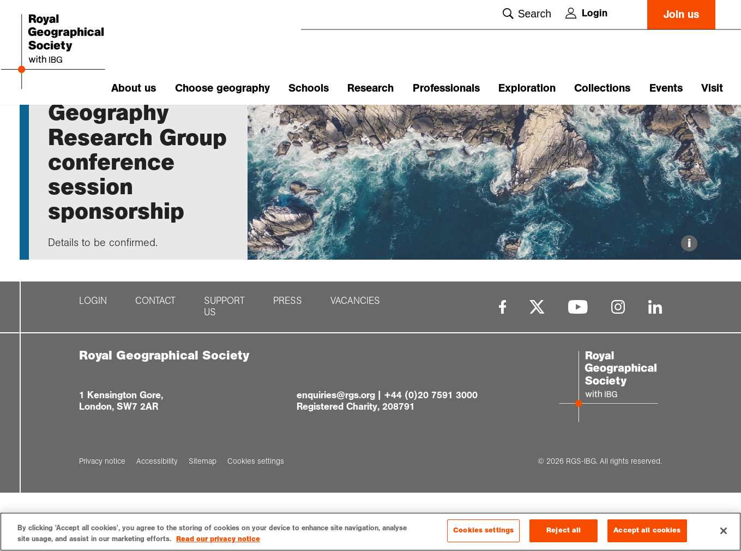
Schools (308, 88)
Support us (224, 370)
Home (58, 124)
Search (527, 14)
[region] (370, 531)
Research (370, 88)
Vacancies (355, 364)
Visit (712, 88)
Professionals (446, 88)
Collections (602, 88)
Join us (681, 14)
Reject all (563, 530)
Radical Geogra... (192, 124)
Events (666, 88)
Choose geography (222, 88)
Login (586, 13)
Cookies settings (483, 530)
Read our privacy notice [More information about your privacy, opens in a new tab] (218, 539)
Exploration (527, 88)
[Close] (724, 531)
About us (133, 88)
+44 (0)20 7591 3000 (431, 459)
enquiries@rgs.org (336, 459)
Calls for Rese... (124, 124)
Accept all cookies (646, 530)
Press (287, 364)
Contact (155, 364)
